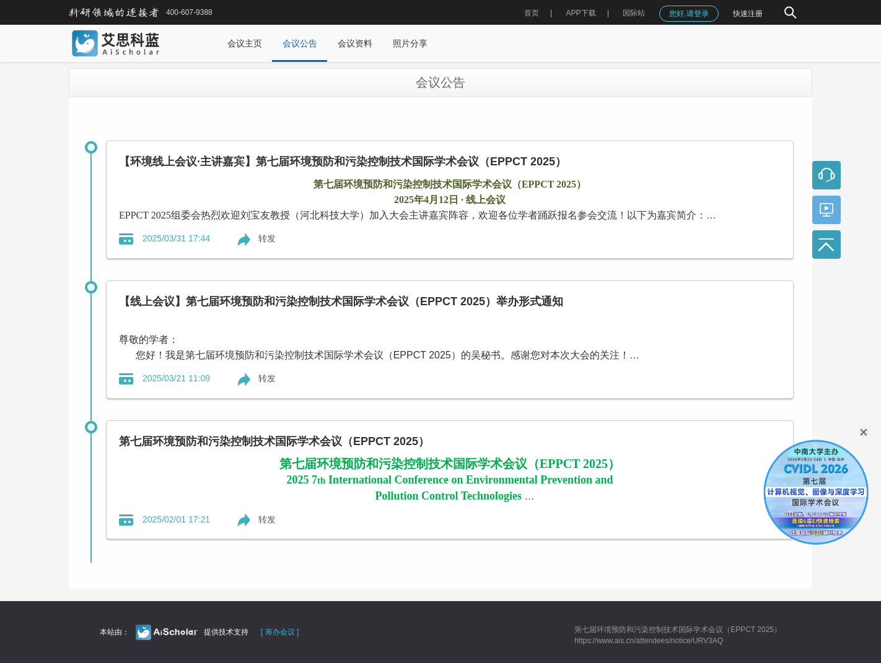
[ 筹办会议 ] (280, 632)
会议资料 (355, 43)
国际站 (634, 13)
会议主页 (244, 43)
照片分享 (410, 43)
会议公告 (300, 43)
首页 (531, 13)
